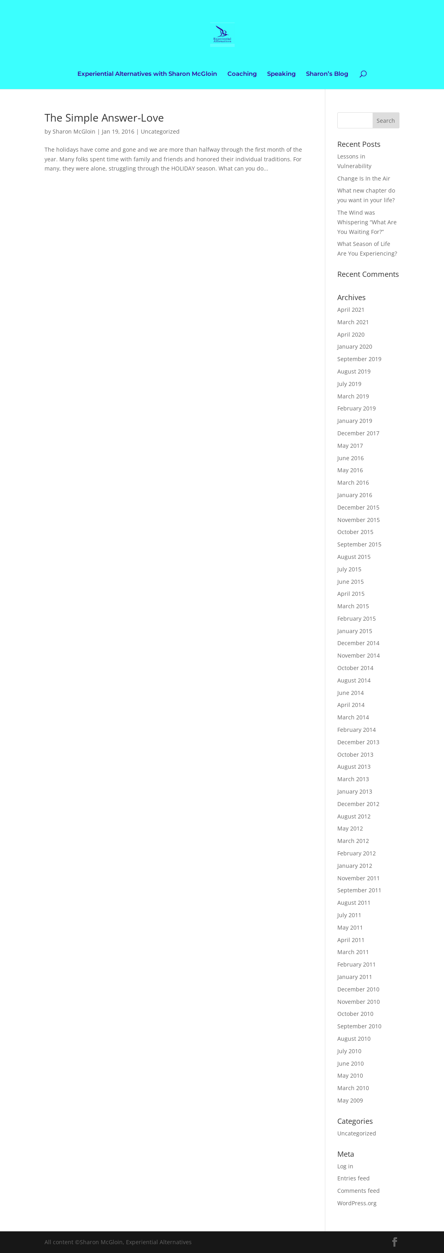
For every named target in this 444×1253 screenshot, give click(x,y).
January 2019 (354, 420)
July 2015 (349, 569)
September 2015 (359, 544)
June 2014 (350, 693)
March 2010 (353, 1088)
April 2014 (351, 705)
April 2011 (351, 940)
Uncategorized (160, 131)
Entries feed (353, 1178)
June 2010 (350, 1063)
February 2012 (356, 853)
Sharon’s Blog (327, 74)
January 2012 (354, 865)
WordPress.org (357, 1203)
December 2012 (358, 804)
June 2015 (350, 581)
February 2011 (356, 964)
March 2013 (353, 779)
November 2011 (358, 878)
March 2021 (353, 322)
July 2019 (349, 384)
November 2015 (358, 520)
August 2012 (354, 816)
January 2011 (354, 977)
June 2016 (350, 458)
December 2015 (358, 507)
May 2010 (350, 1075)
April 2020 (351, 334)
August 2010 (354, 1038)
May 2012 (350, 828)
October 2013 (355, 754)
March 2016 (353, 482)
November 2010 (358, 1001)
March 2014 (353, 717)
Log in (345, 1166)
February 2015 (356, 618)
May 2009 (350, 1100)
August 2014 (354, 680)
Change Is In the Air (363, 178)
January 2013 (354, 791)
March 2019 (353, 396)
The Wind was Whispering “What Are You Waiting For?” (367, 222)
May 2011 (350, 927)
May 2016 (350, 470)
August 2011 (354, 902)
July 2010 (349, 1051)
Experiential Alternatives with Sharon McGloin (147, 74)
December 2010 (358, 989)
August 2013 (354, 766)
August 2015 (354, 556)
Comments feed (358, 1190)
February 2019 (356, 408)
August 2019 (354, 371)
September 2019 (359, 359)
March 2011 (353, 952)
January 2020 (354, 346)
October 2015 (355, 532)
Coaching (242, 74)
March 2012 (353, 841)
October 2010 (355, 1013)
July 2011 (349, 915)
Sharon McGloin (74, 131)
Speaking (281, 74)
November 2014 (358, 655)
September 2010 (359, 1026)
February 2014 (356, 729)
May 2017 (350, 445)
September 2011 (359, 890)
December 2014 (358, 643)
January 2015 (354, 631)
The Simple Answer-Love (104, 117)
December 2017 (358, 433)
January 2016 (354, 495)
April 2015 (351, 593)
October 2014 (355, 668)
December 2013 (358, 742)
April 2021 (351, 309)
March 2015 (353, 606)
